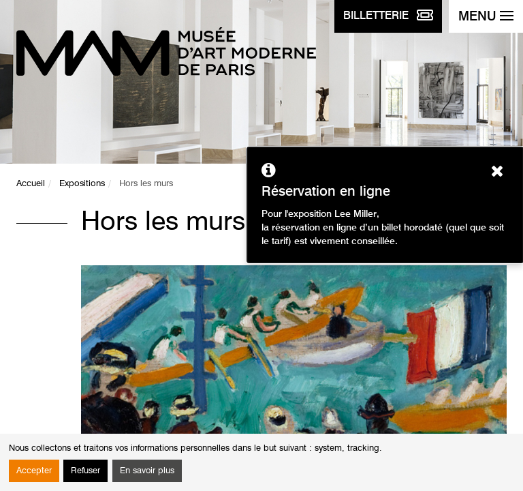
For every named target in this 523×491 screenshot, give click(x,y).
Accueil (30, 183)
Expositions (82, 183)
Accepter (34, 470)
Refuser (85, 470)
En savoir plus (147, 470)
